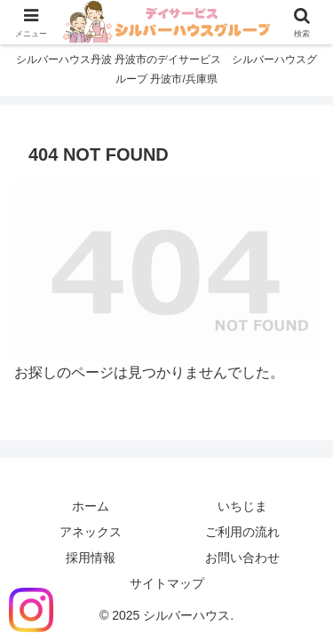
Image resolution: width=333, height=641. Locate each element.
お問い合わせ (242, 557)
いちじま (242, 506)
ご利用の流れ (242, 532)
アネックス (90, 532)
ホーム (90, 506)
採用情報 (90, 557)
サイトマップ (167, 583)
